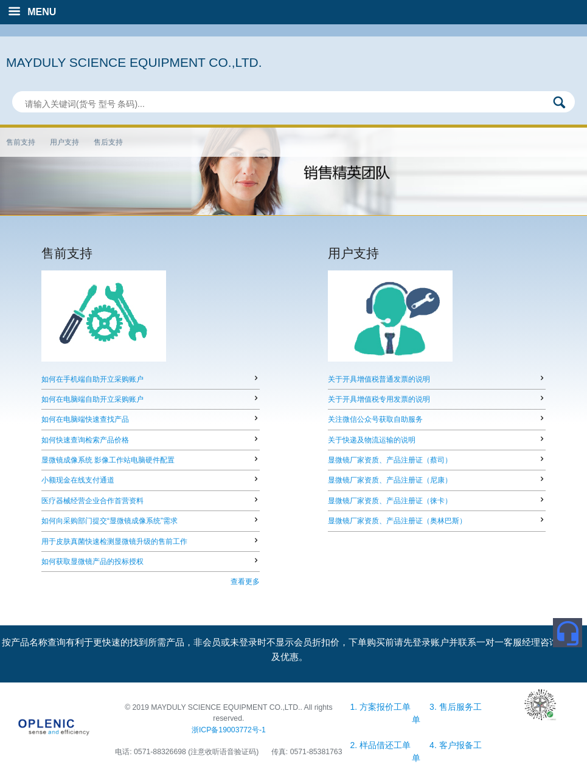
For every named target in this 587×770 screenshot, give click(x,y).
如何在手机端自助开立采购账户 (92, 379)
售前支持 (20, 142)
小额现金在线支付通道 (77, 480)
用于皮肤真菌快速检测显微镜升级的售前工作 (114, 541)
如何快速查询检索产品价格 (85, 440)
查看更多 (245, 581)
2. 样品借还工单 (381, 745)
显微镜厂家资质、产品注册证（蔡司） (390, 460)
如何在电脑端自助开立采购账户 (92, 399)
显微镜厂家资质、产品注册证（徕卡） (390, 501)
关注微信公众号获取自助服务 (375, 419)
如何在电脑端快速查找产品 (85, 419)
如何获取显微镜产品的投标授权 (92, 561)
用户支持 (64, 142)
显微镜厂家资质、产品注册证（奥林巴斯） (397, 521)
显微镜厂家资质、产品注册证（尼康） (390, 480)
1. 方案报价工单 (381, 707)
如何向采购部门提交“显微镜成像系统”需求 (109, 521)
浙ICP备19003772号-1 (229, 730)
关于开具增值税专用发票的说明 (379, 399)
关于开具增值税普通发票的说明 (379, 379)
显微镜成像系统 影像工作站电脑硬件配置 (108, 460)
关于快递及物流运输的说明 (371, 440)
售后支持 (108, 142)
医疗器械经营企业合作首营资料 (92, 501)
